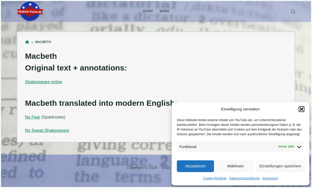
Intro (164, 11)
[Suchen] (293, 12)
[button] (301, 109)
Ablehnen (235, 166)
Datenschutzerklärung (244, 178)
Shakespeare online (43, 82)
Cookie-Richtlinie (215, 178)
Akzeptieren (195, 166)
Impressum (270, 178)
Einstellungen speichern (280, 166)
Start (148, 11)
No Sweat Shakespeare (47, 130)
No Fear (32, 117)
